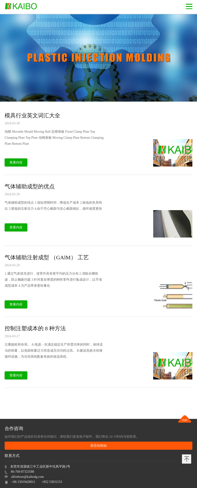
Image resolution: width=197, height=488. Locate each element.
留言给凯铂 (98, 445)
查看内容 (16, 162)
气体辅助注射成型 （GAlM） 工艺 (47, 257)
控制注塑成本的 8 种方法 (35, 328)
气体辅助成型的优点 (30, 186)
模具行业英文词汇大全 (32, 115)
